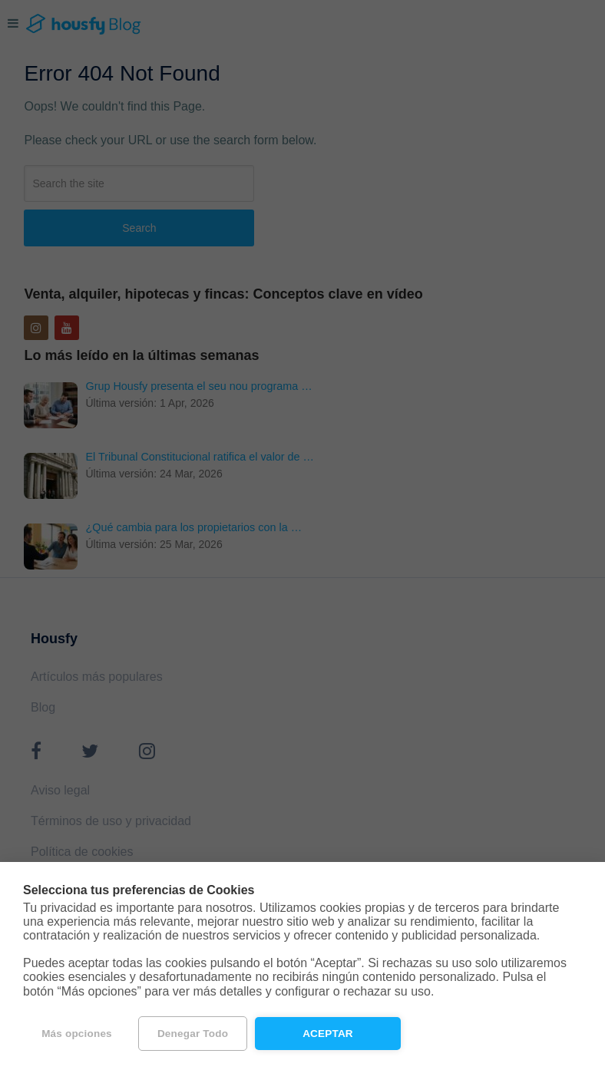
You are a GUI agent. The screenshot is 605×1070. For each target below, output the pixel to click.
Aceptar (327, 1033)
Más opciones (76, 1033)
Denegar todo (192, 1033)
